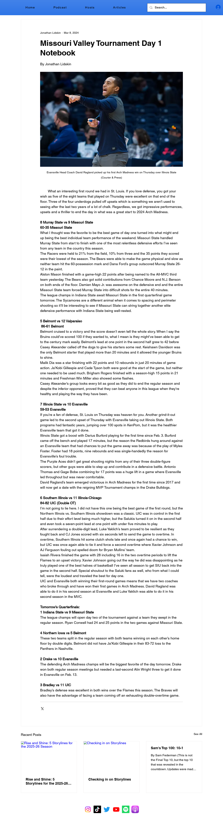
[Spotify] (125, 809)
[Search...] (176, 7)
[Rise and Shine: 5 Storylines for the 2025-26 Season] (49, 756)
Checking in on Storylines (109, 779)
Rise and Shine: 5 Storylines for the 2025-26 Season (47, 781)
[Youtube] (116, 809)
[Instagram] (88, 809)
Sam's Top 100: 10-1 (167, 748)
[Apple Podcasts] (135, 809)
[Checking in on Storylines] (111, 756)
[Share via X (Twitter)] (42, 708)
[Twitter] (107, 809)
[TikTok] (97, 809)
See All (198, 734)
